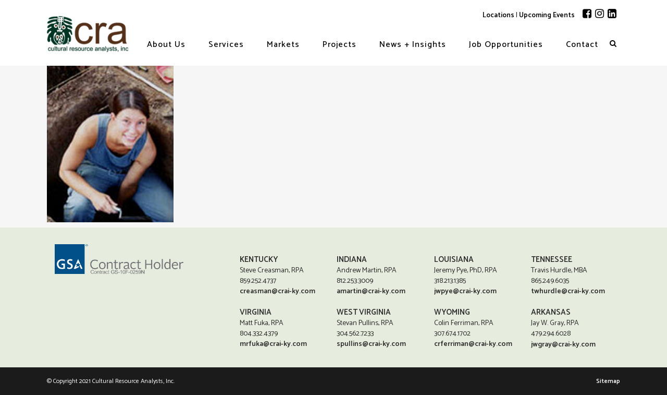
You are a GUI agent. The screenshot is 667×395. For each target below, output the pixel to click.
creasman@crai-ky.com (277, 291)
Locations (498, 15)
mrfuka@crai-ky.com (273, 344)
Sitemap (608, 381)
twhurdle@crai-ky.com (568, 291)
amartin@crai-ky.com (371, 291)
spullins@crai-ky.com (371, 344)
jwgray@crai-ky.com (563, 345)
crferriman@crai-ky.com (473, 344)
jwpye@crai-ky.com (465, 291)
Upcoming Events (547, 15)
